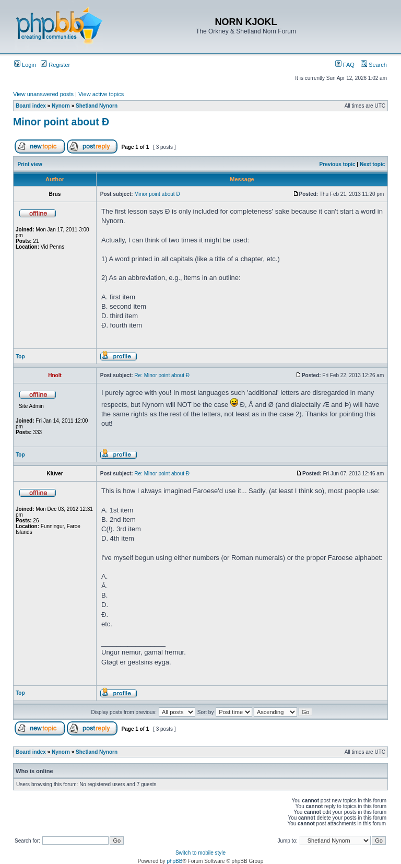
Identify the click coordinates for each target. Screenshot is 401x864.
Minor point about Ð (61, 121)
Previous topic (338, 164)
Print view (30, 164)
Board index (31, 106)
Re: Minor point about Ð (162, 375)
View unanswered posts (43, 94)
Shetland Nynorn (96, 106)
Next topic (372, 164)
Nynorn (61, 106)
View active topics (101, 94)
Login (25, 65)
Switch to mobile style (200, 853)
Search (374, 65)
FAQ (345, 65)
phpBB (174, 861)
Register (55, 65)
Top (20, 356)
